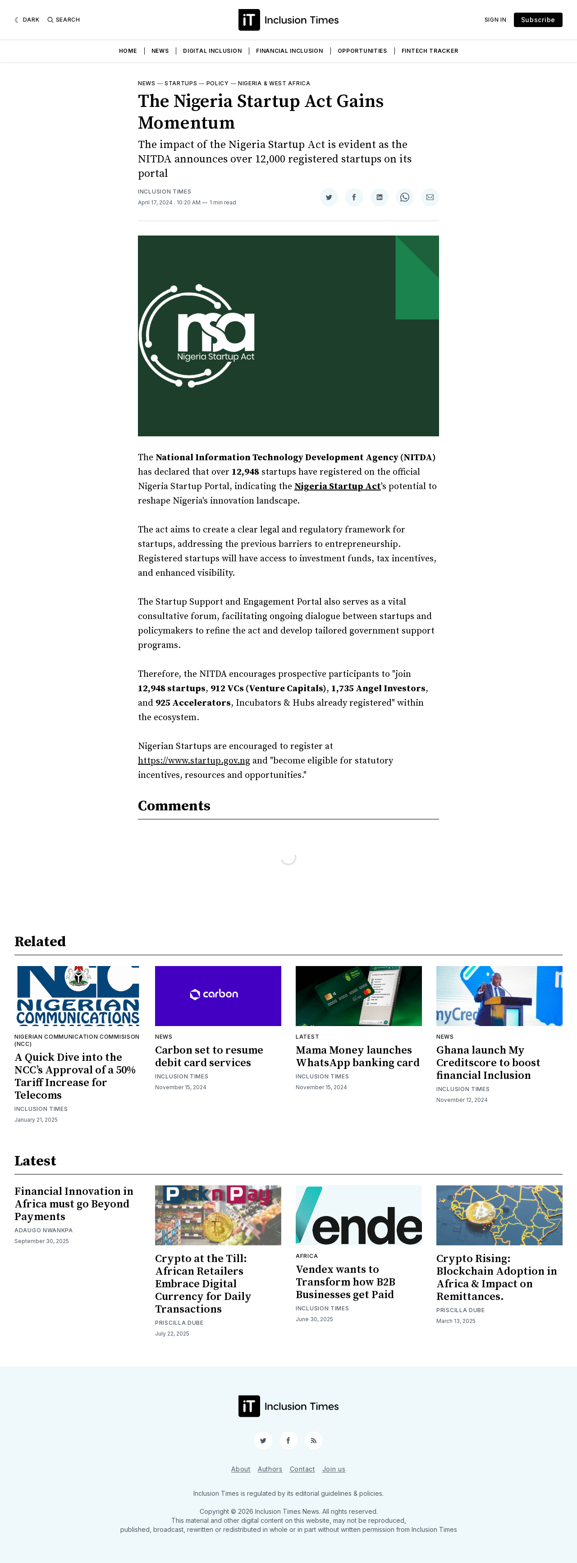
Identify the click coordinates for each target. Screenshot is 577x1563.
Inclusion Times (165, 191)
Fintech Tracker (430, 50)
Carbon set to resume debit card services (209, 1057)
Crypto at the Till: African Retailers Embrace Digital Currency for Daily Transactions (203, 1284)
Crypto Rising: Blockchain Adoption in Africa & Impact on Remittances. (496, 1278)
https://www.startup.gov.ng (194, 761)
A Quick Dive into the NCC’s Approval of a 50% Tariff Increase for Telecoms (75, 1076)
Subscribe (538, 19)
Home (128, 50)
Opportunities (362, 50)
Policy (217, 83)
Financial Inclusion (289, 50)
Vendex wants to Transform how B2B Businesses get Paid (345, 1282)
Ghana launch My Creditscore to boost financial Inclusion (488, 1063)
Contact (302, 1469)
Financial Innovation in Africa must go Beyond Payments (73, 1204)
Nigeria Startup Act (337, 486)
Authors (270, 1469)
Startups (181, 83)
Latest (307, 1036)
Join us (334, 1469)
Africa (307, 1256)
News (160, 50)
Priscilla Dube (179, 1322)
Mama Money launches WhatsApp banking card (358, 1057)
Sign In (496, 19)
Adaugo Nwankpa (43, 1230)
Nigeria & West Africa (274, 83)
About (241, 1469)
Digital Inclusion (212, 50)
